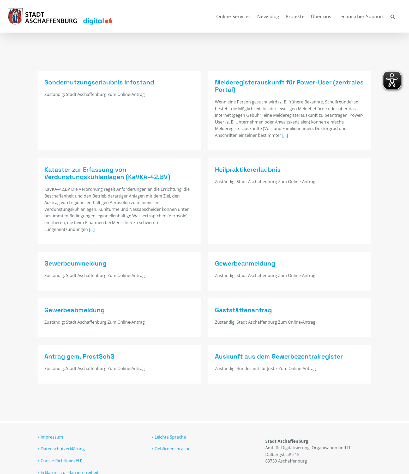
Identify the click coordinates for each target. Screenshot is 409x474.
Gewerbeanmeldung (252, 257)
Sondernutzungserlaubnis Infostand (99, 82)
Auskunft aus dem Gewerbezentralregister (257, 351)
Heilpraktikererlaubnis (226, 174)
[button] (392, 16)
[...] (278, 135)
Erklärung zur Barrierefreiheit (70, 464)
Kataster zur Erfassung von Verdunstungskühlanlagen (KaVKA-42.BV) (136, 162)
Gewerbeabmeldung (74, 304)
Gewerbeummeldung (90, 257)
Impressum (52, 429)
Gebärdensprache (172, 440)
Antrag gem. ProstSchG (108, 345)
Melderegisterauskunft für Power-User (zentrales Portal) (282, 86)
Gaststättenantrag (236, 304)
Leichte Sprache (170, 429)
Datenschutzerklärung (63, 440)
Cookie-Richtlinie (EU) (61, 452)
